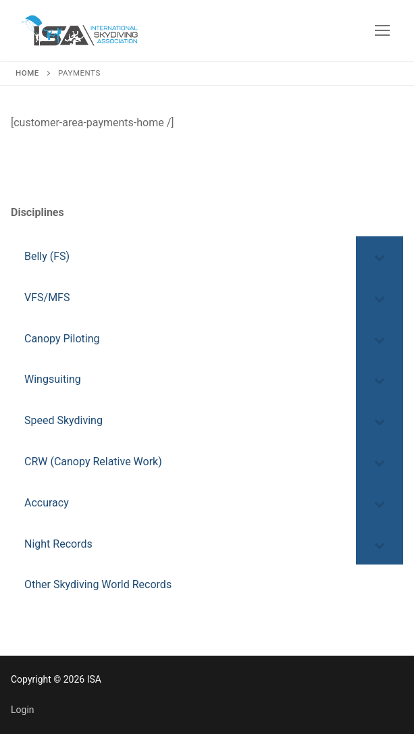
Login (22, 709)
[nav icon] (382, 30)
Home (27, 73)
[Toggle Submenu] (379, 257)
